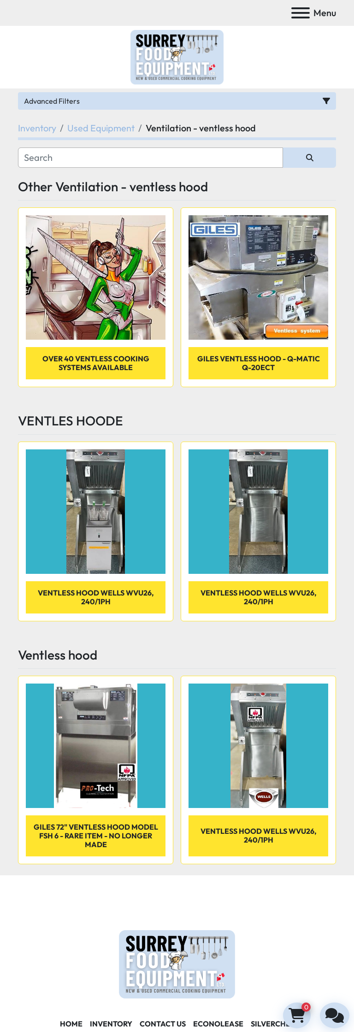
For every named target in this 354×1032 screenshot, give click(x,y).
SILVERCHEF (273, 1023)
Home (71, 1023)
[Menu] (300, 12)
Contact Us (163, 1023)
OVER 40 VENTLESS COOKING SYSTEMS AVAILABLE (95, 363)
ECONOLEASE (218, 1023)
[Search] (150, 157)
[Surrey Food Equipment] (177, 963)
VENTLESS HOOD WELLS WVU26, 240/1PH (259, 835)
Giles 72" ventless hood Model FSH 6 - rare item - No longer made (96, 835)
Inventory (111, 1023)
